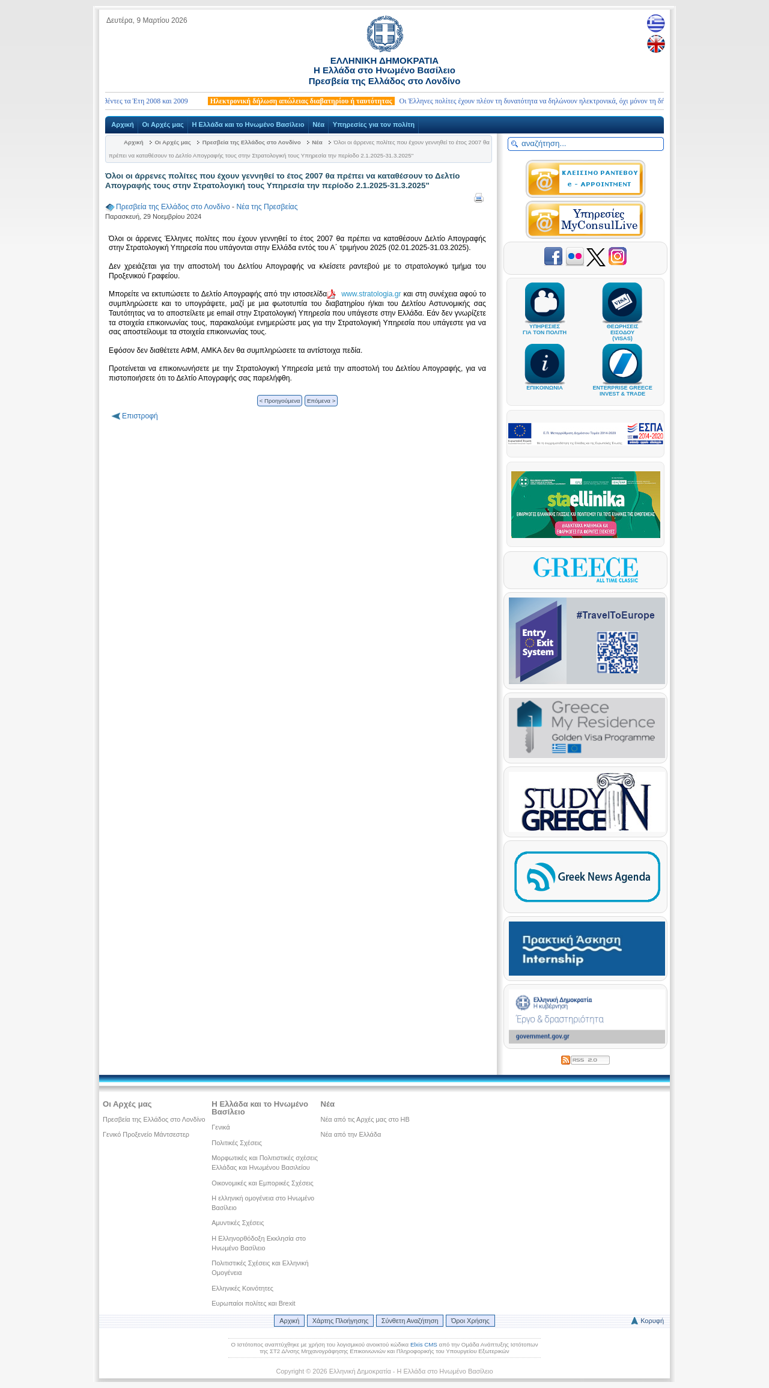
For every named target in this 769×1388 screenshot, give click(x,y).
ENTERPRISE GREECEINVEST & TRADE (622, 385)
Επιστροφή (140, 416)
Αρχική (122, 124)
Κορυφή (652, 1320)
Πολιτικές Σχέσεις (236, 1142)
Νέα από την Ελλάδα (351, 1134)
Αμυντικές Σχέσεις (237, 1222)
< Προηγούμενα (280, 400)
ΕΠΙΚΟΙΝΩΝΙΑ (545, 382)
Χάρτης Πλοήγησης (340, 1320)
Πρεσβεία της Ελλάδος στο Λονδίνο (251, 142)
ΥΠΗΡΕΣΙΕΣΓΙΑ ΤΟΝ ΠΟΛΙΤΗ (545, 324)
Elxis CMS (423, 1344)
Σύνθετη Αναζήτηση (410, 1320)
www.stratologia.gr (371, 294)
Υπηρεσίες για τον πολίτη (374, 124)
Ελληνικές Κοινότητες (242, 1288)
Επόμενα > (321, 400)
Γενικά (220, 1127)
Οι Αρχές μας (162, 124)
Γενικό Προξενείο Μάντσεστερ (146, 1134)
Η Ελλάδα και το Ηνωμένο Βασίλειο (248, 124)
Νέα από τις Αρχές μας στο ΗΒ (365, 1119)
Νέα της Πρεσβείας (266, 207)
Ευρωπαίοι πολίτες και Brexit (253, 1303)
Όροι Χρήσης (470, 1320)
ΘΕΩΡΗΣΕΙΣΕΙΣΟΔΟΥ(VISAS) (622, 327)
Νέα (318, 124)
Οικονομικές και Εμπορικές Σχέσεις (262, 1183)
